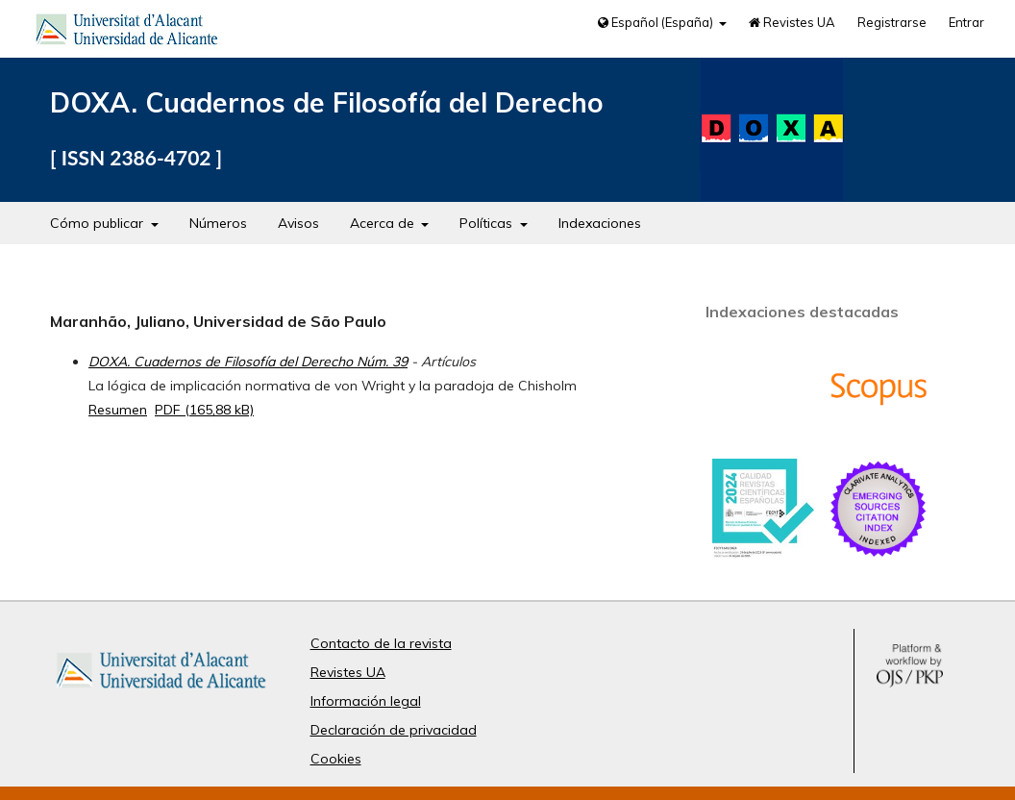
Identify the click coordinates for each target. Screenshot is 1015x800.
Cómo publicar (98, 223)
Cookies (335, 758)
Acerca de (384, 223)
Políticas (487, 223)
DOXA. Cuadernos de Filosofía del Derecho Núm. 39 (248, 361)
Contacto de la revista (381, 643)
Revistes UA (792, 22)
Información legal (365, 701)
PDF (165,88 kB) (204, 409)
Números (218, 223)
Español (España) (657, 22)
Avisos (298, 223)
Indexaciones (599, 223)
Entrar (966, 22)
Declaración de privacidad (393, 729)
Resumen (117, 409)
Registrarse (892, 22)
